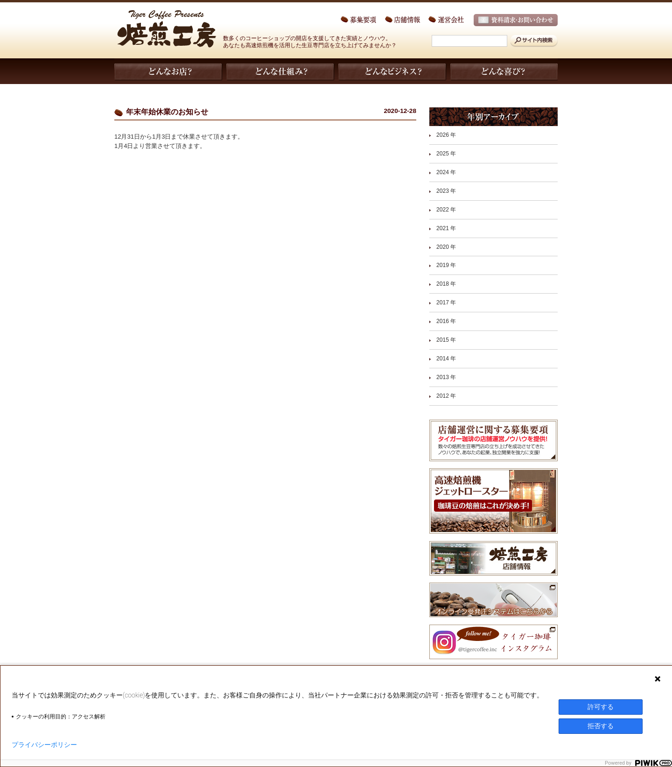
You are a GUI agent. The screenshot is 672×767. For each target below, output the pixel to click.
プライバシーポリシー (44, 744)
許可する (601, 707)
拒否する (601, 726)
